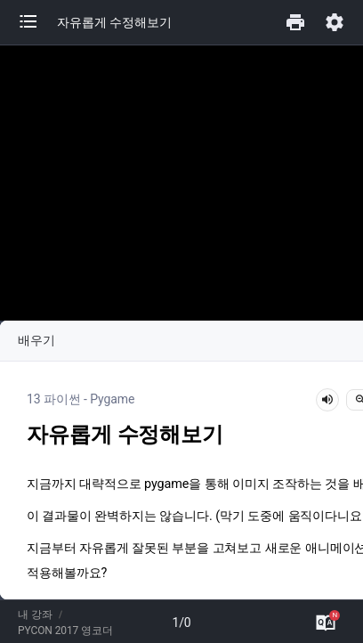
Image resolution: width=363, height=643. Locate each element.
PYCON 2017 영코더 (65, 630)
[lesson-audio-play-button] (327, 399)
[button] (37, 22)
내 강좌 (35, 614)
